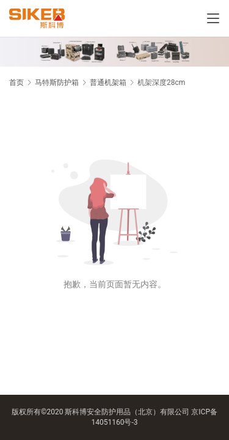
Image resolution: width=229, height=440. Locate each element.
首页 (16, 82)
